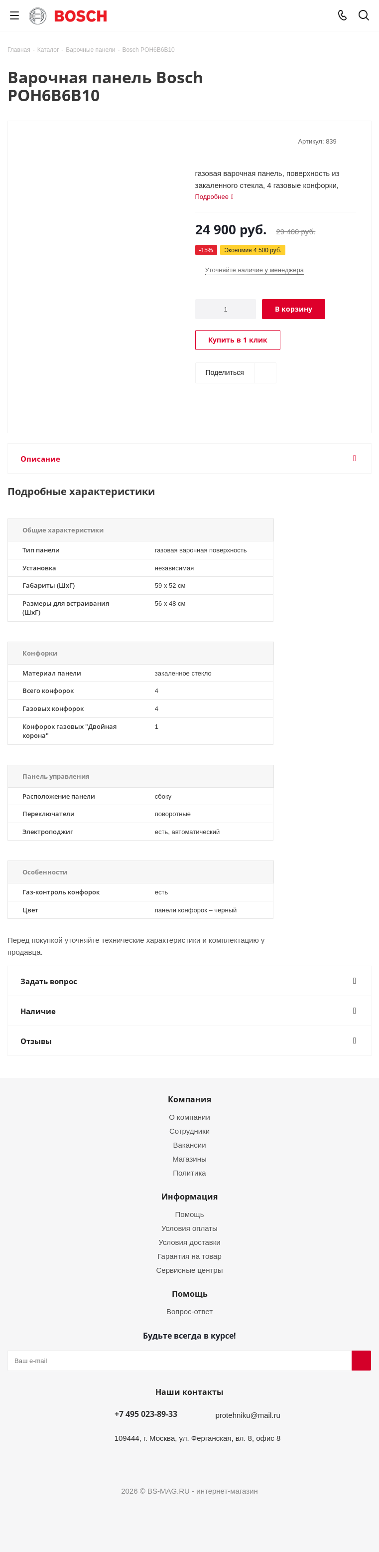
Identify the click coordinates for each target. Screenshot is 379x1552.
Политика (189, 1173)
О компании (189, 1117)
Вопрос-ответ (189, 1311)
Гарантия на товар (189, 1256)
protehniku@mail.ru (247, 1415)
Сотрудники (189, 1131)
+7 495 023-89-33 (146, 1413)
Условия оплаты (189, 1228)
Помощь (189, 1214)
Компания (189, 1099)
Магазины (189, 1159)
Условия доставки (189, 1242)
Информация (189, 1196)
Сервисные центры (189, 1270)
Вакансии (189, 1145)
